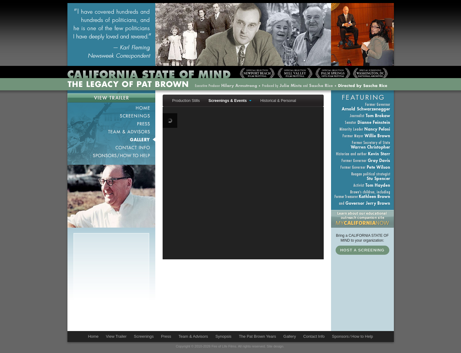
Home (111, 108)
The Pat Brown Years (257, 336)
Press (111, 124)
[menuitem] (184, 100)
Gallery (111, 139)
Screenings (111, 116)
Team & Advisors (111, 131)
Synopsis (223, 336)
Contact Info (111, 147)
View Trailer (111, 98)
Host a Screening (362, 250)
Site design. (275, 346)
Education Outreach (362, 219)
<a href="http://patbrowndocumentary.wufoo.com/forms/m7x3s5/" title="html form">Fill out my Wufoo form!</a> (111, 289)
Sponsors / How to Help (111, 155)
